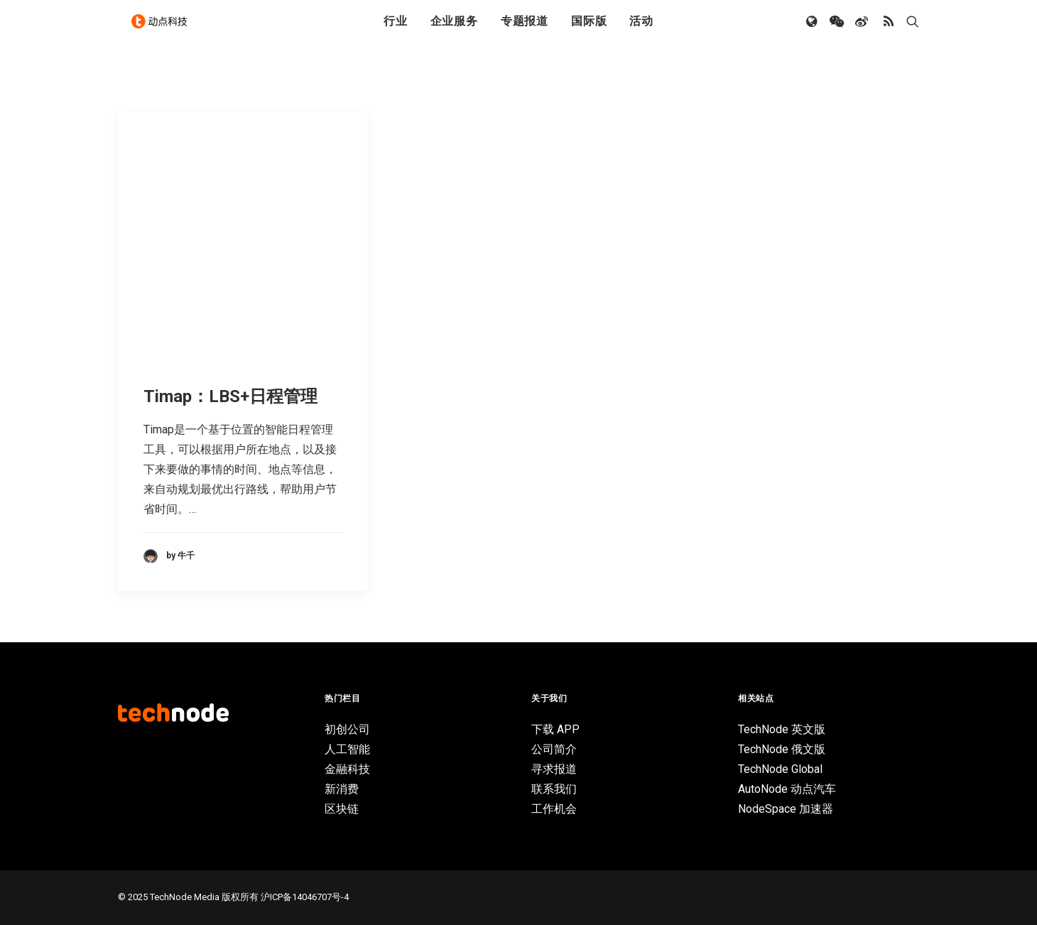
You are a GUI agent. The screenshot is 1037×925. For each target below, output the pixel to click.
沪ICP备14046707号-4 (305, 897)
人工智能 (347, 749)
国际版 (589, 30)
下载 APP (555, 729)
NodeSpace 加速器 (785, 809)
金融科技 (347, 769)
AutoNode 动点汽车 (787, 789)
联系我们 (554, 789)
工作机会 (554, 809)
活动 (641, 30)
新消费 (342, 789)
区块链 (342, 809)
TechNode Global (780, 769)
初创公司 (347, 729)
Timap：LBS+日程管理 (230, 396)
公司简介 (554, 749)
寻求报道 (554, 769)
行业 (396, 30)
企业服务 (454, 30)
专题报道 (524, 30)
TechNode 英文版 (781, 729)
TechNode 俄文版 (781, 749)
